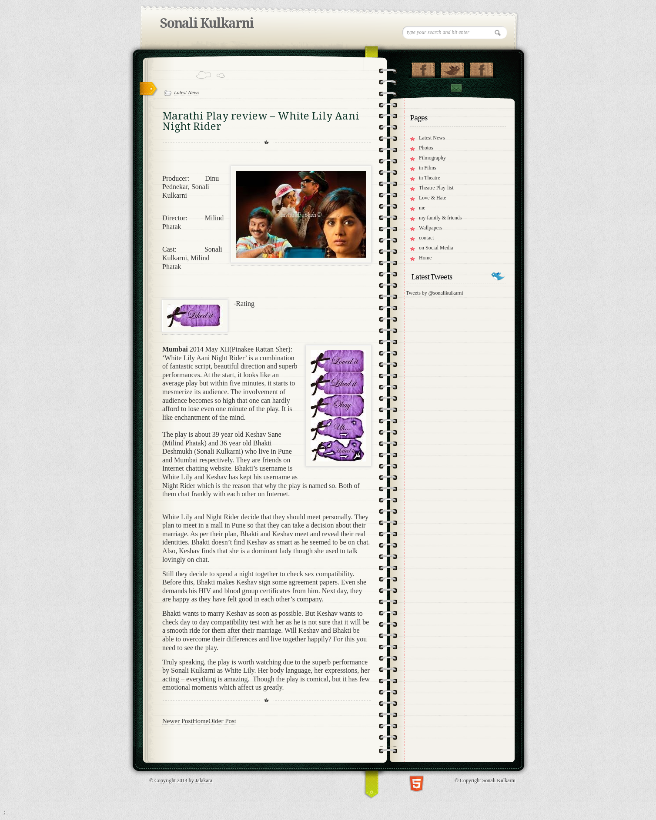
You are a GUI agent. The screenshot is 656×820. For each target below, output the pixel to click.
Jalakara (203, 780)
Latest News (186, 93)
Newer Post (177, 720)
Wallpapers (430, 228)
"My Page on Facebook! (423, 68)
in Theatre (429, 178)
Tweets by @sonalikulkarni (434, 293)
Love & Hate (432, 198)
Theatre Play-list (436, 188)
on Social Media (436, 248)
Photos (426, 148)
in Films (427, 168)
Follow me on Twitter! (452, 68)
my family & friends (440, 218)
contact (426, 238)
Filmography (432, 158)
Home (201, 720)
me (422, 208)
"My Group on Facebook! (481, 68)
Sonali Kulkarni (207, 23)
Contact (456, 88)
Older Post (222, 720)
